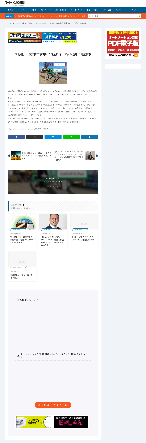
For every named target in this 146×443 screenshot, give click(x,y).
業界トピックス (46, 10)
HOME (10, 10)
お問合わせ (134, 10)
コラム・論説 (106, 10)
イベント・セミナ (76, 10)
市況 (88, 10)
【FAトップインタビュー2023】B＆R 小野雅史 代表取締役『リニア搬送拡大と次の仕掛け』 (52, 241)
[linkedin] (89, 137)
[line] (71, 137)
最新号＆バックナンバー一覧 (54, 404)
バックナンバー (120, 10)
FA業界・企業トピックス (30, 23)
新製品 (34, 10)
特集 (95, 10)
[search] (139, 16)
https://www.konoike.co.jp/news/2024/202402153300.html (31, 129)
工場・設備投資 (60, 10)
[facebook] (16, 137)
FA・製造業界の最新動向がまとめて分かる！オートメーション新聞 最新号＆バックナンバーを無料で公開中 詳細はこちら (64, 16)
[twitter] (34, 137)
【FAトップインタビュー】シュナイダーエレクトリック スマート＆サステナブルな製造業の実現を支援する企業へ (69, 155)
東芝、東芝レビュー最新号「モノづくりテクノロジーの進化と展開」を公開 (36, 155)
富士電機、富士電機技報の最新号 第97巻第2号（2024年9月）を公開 (21, 240)
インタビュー (22, 10)
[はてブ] (53, 137)
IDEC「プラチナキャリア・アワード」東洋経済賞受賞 (83, 238)
